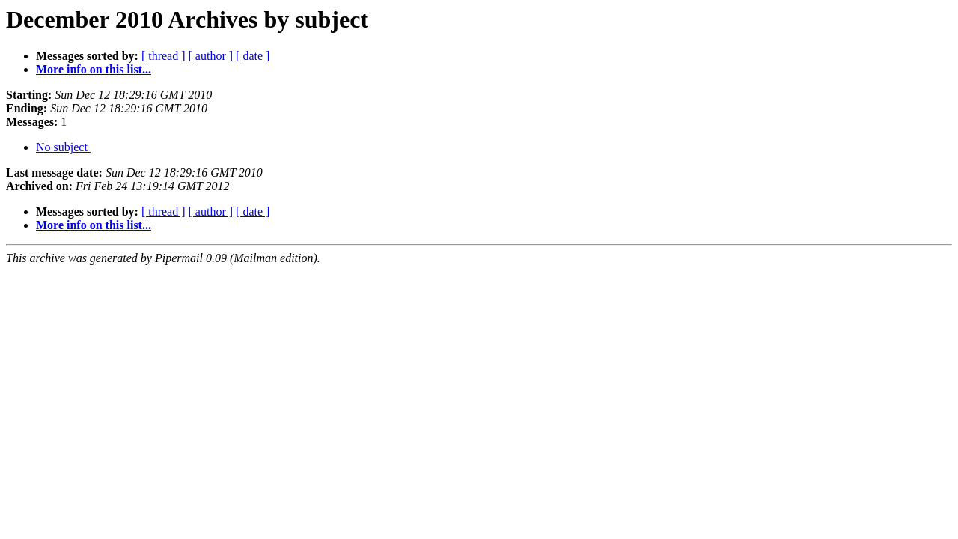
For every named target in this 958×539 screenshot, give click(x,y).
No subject (63, 147)
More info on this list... (93, 69)
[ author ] (211, 55)
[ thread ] (163, 55)
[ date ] (252, 55)
